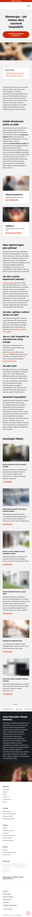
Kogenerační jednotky (10, 283)
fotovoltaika (11, 352)
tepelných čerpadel (10, 361)
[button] (16, 704)
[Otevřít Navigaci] (28, 6)
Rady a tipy (19, 709)
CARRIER (19, 915)
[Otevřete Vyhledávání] (24, 5)
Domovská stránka (8, 709)
